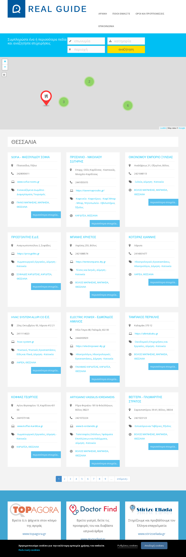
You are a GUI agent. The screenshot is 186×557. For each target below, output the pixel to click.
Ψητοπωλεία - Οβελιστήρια (99, 203)
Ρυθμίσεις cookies (128, 545)
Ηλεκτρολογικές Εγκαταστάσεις (152, 261)
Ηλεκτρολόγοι (142, 266)
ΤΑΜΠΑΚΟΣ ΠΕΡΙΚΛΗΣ (144, 317)
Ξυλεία (138, 181)
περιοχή (81, 49)
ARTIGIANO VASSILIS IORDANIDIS (92, 397)
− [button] (5, 67)
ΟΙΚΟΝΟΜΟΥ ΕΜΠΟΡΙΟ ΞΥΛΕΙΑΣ (151, 157)
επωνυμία (82, 41)
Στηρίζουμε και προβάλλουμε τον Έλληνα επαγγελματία (152, 527)
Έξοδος (79, 207)
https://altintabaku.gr (146, 333)
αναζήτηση (126, 49)
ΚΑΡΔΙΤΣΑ (80, 215)
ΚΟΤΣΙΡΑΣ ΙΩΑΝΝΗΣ (142, 237)
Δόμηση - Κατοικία (153, 181)
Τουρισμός (39, 194)
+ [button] (5, 62)
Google (182, 128)
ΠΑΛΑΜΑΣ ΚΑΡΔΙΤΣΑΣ (86, 366)
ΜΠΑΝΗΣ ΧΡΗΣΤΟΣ (83, 237)
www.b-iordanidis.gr (87, 426)
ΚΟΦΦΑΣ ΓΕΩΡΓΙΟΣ (24, 397)
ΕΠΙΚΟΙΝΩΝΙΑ (106, 26)
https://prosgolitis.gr (28, 253)
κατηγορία (122, 41)
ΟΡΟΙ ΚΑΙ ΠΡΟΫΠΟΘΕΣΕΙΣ (150, 13)
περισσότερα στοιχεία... (46, 214)
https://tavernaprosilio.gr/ (90, 190)
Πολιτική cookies (29, 550)
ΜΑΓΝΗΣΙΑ (43, 202)
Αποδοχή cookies (154, 545)
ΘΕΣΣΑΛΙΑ (22, 206)
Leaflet (163, 128)
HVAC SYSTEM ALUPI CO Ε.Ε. (30, 317)
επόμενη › (122, 478)
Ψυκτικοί (22, 350)
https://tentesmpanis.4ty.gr (91, 261)
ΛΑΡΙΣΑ (138, 274)
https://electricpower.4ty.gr (90, 346)
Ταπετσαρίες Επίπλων (88, 434)
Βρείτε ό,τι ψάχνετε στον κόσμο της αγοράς (34, 527)
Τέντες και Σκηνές (85, 270)
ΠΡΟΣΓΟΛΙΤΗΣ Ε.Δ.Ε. (25, 237)
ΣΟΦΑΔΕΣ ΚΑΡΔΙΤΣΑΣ (28, 274)
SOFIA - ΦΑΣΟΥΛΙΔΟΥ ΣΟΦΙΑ (30, 157)
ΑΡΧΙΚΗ (102, 13)
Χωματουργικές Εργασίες (31, 261)
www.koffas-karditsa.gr (30, 426)
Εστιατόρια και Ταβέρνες (148, 426)
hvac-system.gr (25, 341)
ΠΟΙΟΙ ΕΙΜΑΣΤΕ (121, 13)
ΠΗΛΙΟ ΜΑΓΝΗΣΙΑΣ (27, 202)
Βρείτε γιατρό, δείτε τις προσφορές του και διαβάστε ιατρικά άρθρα (93, 530)
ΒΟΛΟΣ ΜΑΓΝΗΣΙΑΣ (144, 190)
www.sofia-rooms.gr (28, 181)
